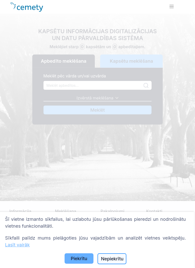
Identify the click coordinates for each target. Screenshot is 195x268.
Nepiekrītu (112, 258)
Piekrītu (79, 258)
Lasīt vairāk (17, 244)
